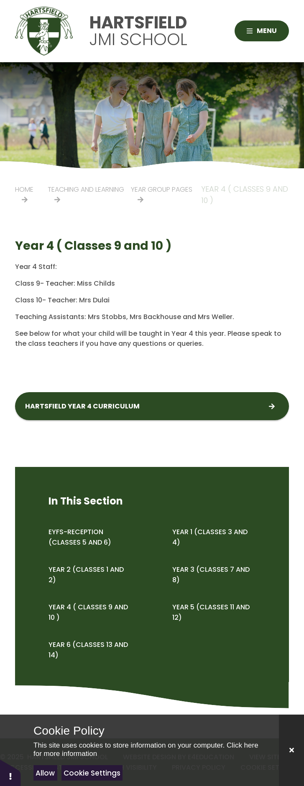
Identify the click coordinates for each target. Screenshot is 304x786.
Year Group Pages (161, 189)
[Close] (291, 750)
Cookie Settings (92, 773)
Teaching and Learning (86, 189)
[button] (10, 772)
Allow (45, 773)
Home (24, 189)
